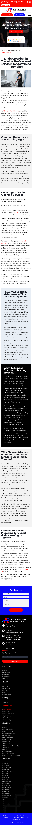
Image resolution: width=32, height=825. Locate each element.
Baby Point (6, 806)
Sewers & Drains (13, 50)
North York (6, 777)
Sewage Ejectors (8, 737)
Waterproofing (7, 744)
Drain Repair (6, 711)
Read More (5, 5)
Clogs (5, 749)
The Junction (7, 767)
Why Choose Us (7, 694)
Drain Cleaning (7, 709)
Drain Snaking (7, 720)
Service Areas (7, 759)
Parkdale (5, 797)
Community (6, 672)
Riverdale (6, 783)
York (4, 800)
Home (3, 50)
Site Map (5, 678)
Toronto (15, 212)
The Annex (6, 765)
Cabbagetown (7, 781)
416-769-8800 (19, 15)
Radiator (5, 702)
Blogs (5, 690)
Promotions (6, 674)
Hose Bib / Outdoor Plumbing (11, 755)
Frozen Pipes (7, 739)
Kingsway (6, 802)
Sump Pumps (7, 735)
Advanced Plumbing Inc (11, 111)
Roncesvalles (7, 795)
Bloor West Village (8, 771)
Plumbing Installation (9, 733)
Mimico (5, 804)
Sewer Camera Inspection (10, 718)
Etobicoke (6, 789)
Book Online (7, 15)
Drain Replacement (8, 713)
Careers (5, 686)
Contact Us (6, 688)
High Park (6, 769)
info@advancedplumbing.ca (15, 632)
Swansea (5, 808)
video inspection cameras (12, 397)
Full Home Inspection (9, 753)
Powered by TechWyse (16, 822)
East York (6, 791)
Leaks (5, 727)
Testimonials (6, 676)
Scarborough (7, 787)
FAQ (4, 692)
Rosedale (6, 775)
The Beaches (7, 785)
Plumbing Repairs (8, 729)
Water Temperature (8, 751)
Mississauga (6, 793)
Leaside (5, 779)
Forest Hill (6, 773)
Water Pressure (7, 741)
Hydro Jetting (7, 716)
